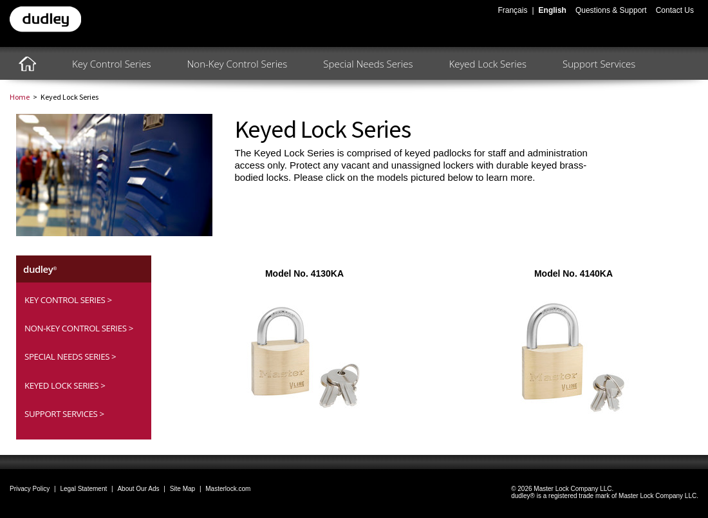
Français (512, 10)
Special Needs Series (368, 63)
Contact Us (675, 10)
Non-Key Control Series (237, 63)
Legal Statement (83, 488)
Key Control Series (111, 63)
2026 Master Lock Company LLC (564, 488)
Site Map (182, 488)
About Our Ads (138, 488)
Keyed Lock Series (487, 63)
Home (20, 97)
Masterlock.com (227, 488)
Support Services (599, 63)
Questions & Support (611, 10)
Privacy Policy (30, 488)
